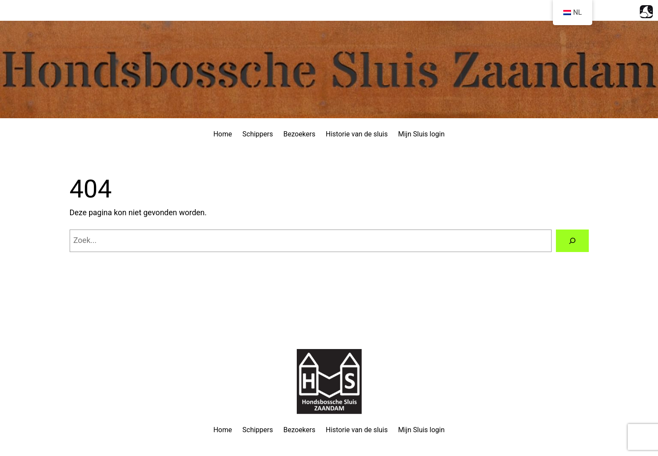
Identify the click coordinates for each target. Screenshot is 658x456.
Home (222, 134)
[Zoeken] (572, 241)
